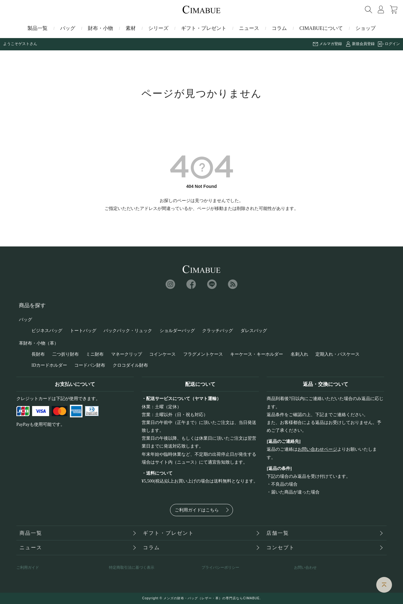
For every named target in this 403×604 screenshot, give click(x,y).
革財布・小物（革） (39, 343)
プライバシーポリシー (220, 567)
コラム (279, 28)
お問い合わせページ (317, 449)
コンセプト (280, 547)
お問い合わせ (305, 567)
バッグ (67, 28)
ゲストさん (27, 44)
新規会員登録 (363, 44)
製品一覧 (37, 28)
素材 (131, 28)
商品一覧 (31, 533)
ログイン (392, 44)
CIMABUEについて (321, 28)
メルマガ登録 (330, 44)
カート (393, 9)
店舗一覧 (277, 533)
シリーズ (158, 28)
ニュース (249, 28)
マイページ (381, 9)
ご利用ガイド (27, 567)
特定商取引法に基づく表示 (131, 567)
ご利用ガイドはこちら (197, 510)
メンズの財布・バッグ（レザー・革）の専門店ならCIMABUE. (212, 598)
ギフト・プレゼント (203, 28)
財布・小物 (100, 28)
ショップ (365, 28)
